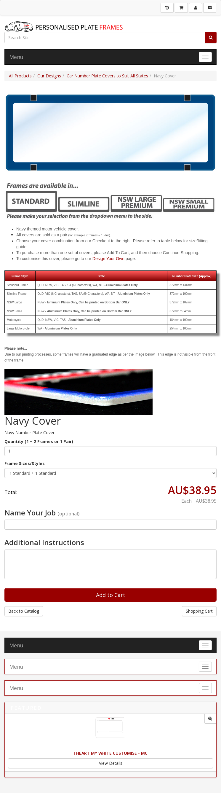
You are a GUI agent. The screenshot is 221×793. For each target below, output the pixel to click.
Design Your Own (108, 258)
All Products (20, 76)
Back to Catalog (23, 611)
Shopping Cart (199, 611)
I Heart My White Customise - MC (111, 753)
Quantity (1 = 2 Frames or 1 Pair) (38, 441)
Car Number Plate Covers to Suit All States (107, 76)
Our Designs (49, 76)
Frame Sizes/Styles (24, 463)
